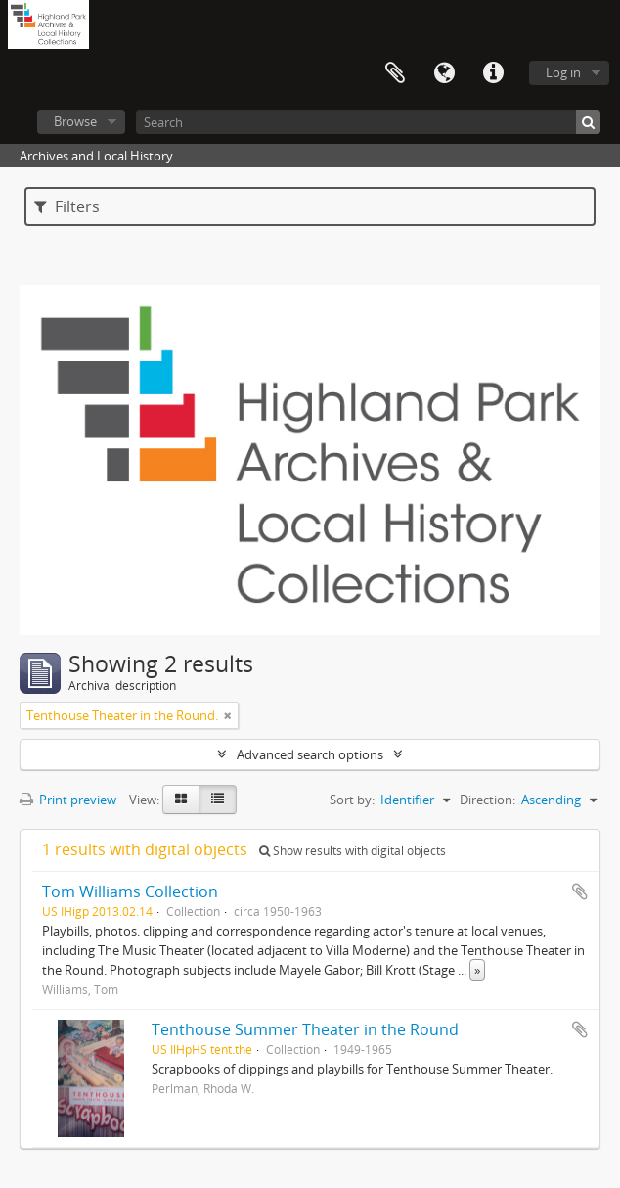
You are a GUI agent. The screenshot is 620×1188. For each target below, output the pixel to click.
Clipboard (395, 73)
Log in (563, 72)
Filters (67, 206)
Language (444, 73)
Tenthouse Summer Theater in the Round (305, 1029)
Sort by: (352, 799)
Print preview (68, 799)
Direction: (487, 799)
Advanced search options (310, 754)
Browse (75, 121)
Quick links (492, 73)
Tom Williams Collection (130, 891)
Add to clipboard (580, 891)
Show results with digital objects (352, 851)
